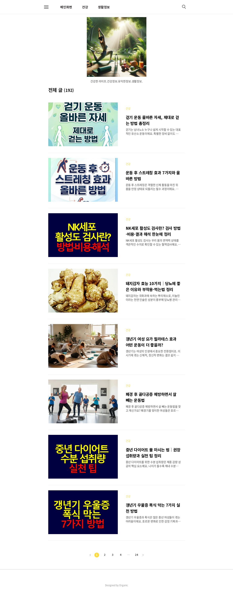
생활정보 (104, 7)
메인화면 (66, 7)
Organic (123, 585)
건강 (85, 7)
